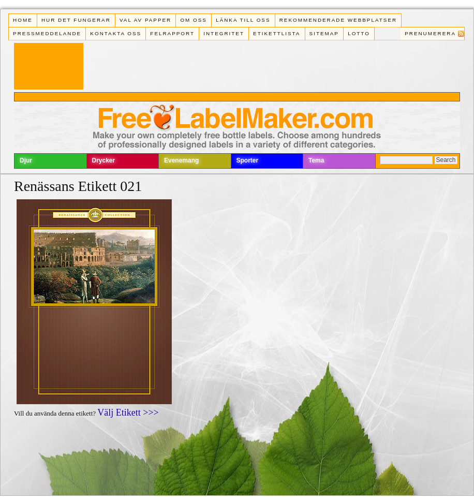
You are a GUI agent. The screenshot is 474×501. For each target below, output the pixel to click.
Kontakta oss (115, 33)
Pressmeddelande (47, 33)
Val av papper (145, 20)
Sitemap (324, 33)
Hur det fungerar (76, 20)
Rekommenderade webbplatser (338, 20)
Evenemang (181, 160)
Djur (26, 160)
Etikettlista (276, 33)
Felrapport (172, 33)
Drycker (103, 160)
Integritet (223, 33)
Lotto (359, 33)
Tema (316, 160)
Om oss (193, 20)
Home (23, 20)
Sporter (247, 160)
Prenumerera (430, 33)
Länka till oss (243, 20)
